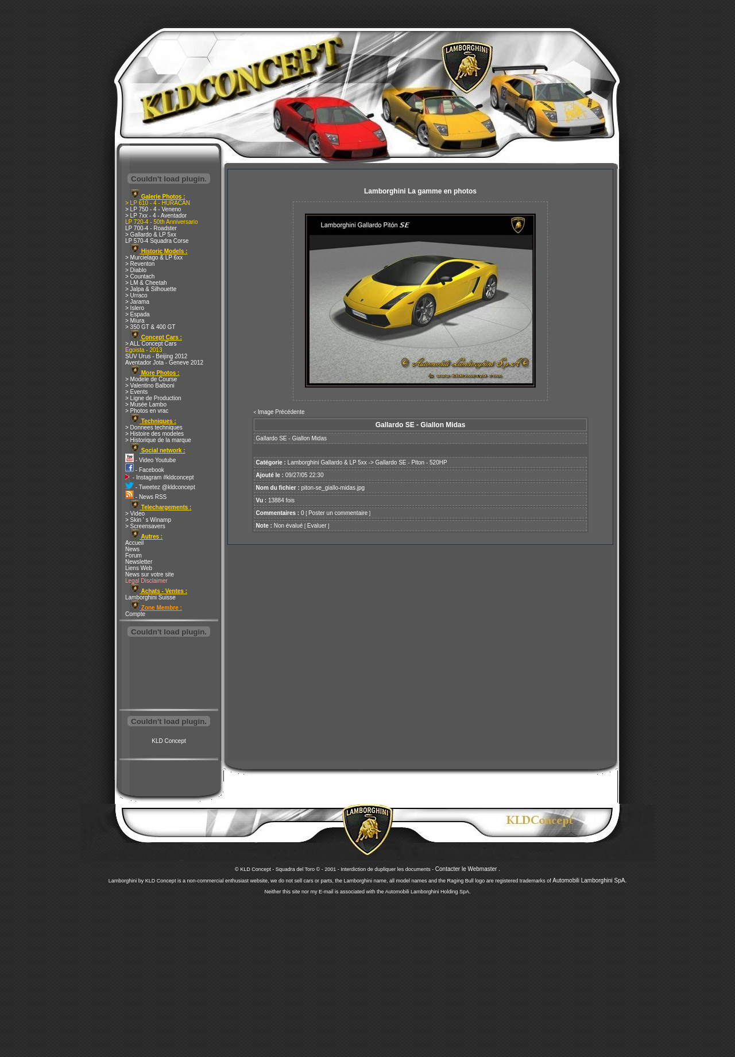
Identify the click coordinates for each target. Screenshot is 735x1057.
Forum (133, 555)
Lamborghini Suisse (150, 597)
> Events (136, 392)
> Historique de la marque (158, 440)
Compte (135, 614)
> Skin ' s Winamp (148, 520)
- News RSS (146, 497)
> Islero (134, 308)
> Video (135, 513)
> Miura (135, 321)
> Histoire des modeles (154, 434)
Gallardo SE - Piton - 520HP (411, 462)
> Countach (139, 276)
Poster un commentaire (338, 513)
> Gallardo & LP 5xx (150, 234)
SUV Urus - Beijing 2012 (156, 356)
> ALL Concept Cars (150, 343)
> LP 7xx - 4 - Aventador (156, 215)
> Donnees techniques (154, 427)
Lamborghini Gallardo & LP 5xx (327, 462)
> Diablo (135, 270)
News (132, 549)
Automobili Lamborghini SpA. (589, 880)
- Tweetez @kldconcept (160, 487)
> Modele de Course (151, 379)
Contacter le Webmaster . (467, 869)
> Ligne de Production (153, 398)
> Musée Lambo (146, 404)
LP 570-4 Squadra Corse (156, 241)
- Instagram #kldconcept (159, 477)
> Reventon (139, 264)
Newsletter (138, 562)
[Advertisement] (168, 674)
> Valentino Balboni (150, 385)
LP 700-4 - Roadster (151, 228)
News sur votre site (149, 574)
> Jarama (137, 302)
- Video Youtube (150, 460)
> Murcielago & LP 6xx (154, 257)
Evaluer (317, 525)
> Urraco (136, 295)
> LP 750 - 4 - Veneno (153, 209)
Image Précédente (281, 412)
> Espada (137, 314)
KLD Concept (168, 741)
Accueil (134, 543)
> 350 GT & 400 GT (150, 327)
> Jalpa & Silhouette (150, 289)
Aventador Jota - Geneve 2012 (164, 362)
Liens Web (138, 568)
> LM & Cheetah (146, 283)
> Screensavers (145, 526)
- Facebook (144, 470)
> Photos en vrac (146, 411)
